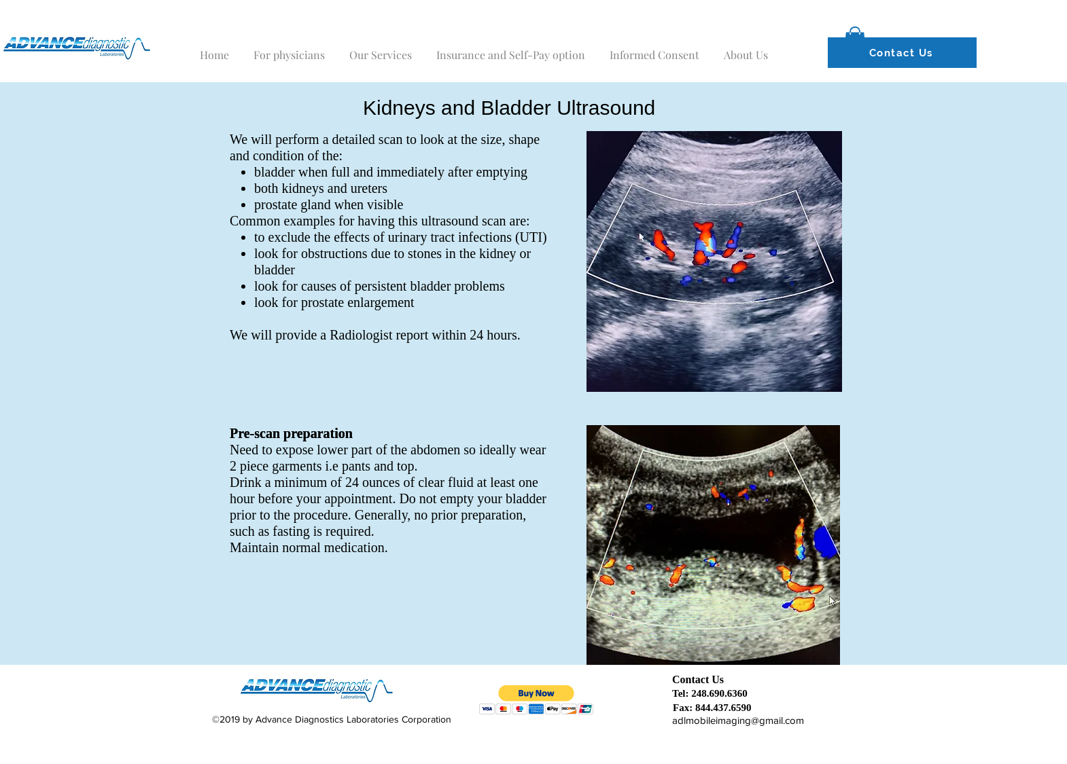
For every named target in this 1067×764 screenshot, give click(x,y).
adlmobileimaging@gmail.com (738, 720)
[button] (855, 40)
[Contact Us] (902, 52)
